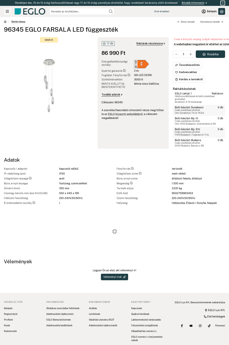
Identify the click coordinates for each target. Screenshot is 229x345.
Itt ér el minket (161, 11)
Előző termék (186, 22)
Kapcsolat (136, 308)
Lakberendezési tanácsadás (146, 319)
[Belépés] (209, 11)
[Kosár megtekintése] (221, 11)
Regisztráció (10, 314)
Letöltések (94, 314)
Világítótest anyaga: (18, 178)
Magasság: (125, 183)
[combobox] (81, 11)
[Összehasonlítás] (187, 65)
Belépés (8, 308)
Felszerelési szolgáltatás (144, 325)
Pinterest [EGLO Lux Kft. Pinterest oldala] (220, 325)
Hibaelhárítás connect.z (143, 331)
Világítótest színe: (129, 173)
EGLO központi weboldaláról (125, 114)
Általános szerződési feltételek (63, 308)
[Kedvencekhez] (186, 72)
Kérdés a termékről (189, 79)
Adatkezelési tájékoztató (60, 314)
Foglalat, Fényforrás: (116, 75)
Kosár (7, 325)
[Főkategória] (5, 21)
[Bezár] (222, 3)
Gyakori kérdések (140, 314)
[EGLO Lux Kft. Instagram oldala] (200, 325)
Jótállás (93, 308)
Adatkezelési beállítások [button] (59, 325)
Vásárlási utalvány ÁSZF (101, 319)
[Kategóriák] (7, 11)
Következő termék (211, 22)
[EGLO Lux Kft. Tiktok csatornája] (209, 325)
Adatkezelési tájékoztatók (103, 325)
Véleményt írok (114, 276)
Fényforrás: (125, 168)
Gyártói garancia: (114, 70)
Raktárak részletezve (150, 43)
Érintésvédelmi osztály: (20, 203)
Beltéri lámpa (18, 21)
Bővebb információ (194, 2)
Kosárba (210, 54)
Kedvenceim (10, 331)
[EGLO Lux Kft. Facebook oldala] (182, 325)
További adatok (112, 94)
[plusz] (191, 54)
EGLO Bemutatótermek (58, 319)
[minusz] (176, 54)
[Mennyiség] (183, 54)
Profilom (8, 319)
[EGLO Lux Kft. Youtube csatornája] (191, 325)
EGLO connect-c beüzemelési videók (147, 339)
